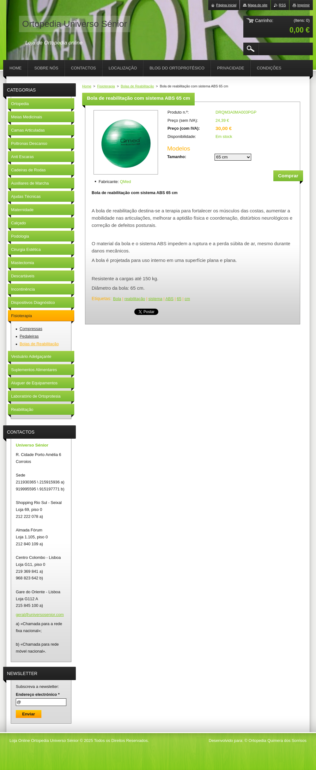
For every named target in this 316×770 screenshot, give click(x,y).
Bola (117, 298)
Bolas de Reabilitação (137, 86)
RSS (282, 5)
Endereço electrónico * (38, 694)
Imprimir (303, 5)
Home (86, 86)
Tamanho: (176, 156)
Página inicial (226, 5)
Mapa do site (257, 5)
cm (187, 298)
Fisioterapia (106, 86)
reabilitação (135, 298)
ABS (169, 298)
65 (179, 298)
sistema (155, 298)
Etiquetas (101, 298)
